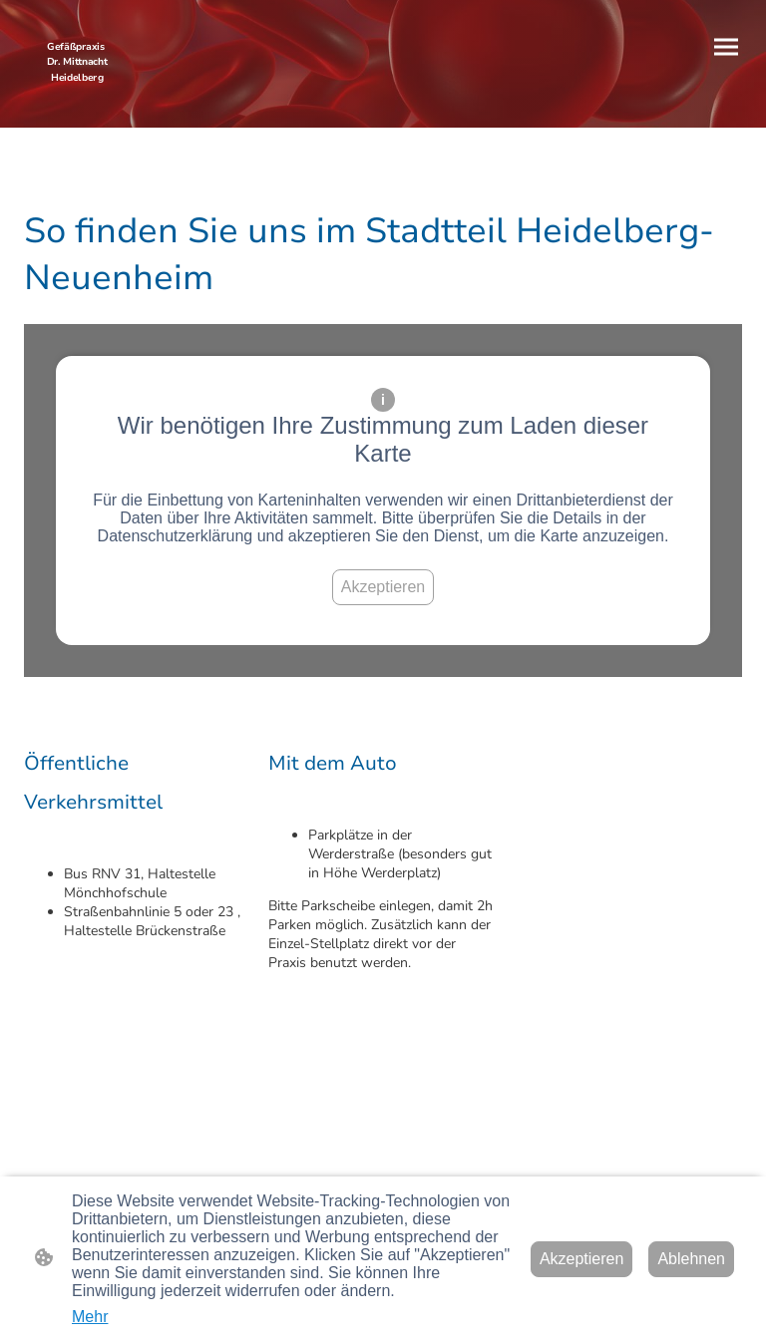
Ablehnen (691, 1258)
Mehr (90, 1316)
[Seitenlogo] (77, 87)
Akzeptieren (383, 586)
